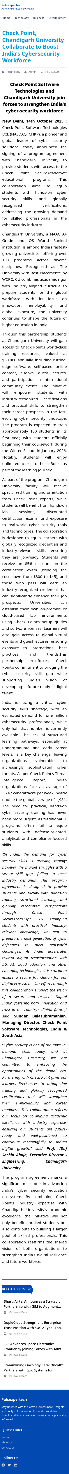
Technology (22, 18)
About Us (7, 1442)
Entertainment (57, 18)
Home (6, 18)
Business (38, 18)
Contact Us (8, 1447)
